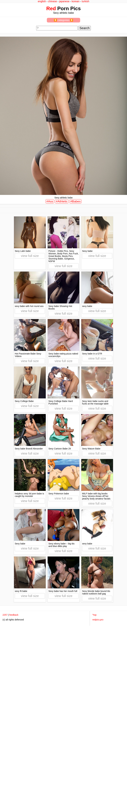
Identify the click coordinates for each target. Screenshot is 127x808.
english (42, 1)
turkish (85, 1)
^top (94, 615)
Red (51, 8)
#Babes (75, 201)
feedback (13, 615)
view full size (30, 256)
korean (76, 1)
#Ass (49, 201)
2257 (5, 615)
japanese (64, 1)
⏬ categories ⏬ (63, 20)
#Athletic (62, 201)
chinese (52, 1)
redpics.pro (97, 619)
